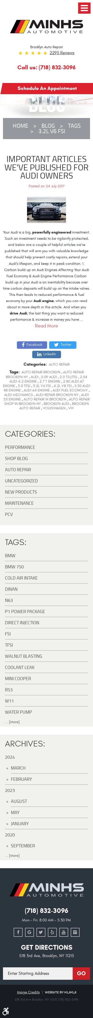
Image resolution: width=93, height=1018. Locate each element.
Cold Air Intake (21, 578)
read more (46, 326)
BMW (10, 555)
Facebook (34, 345)
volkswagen (54, 408)
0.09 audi (49, 377)
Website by (60, 992)
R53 (9, 690)
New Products (21, 492)
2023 (10, 790)
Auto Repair (59, 364)
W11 (9, 701)
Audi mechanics (18, 395)
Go (81, 973)
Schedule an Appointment (47, 88)
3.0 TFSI (24, 386)
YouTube (63, 932)
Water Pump (18, 712)
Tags (74, 126)
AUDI (34, 377)
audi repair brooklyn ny (57, 395)
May (15, 812)
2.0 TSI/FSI (68, 377)
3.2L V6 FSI (51, 131)
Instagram (75, 932)
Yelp (52, 932)
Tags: (16, 542)
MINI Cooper (18, 678)
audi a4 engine (37, 390)
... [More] (12, 722)
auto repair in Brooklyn (45, 399)
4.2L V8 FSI (63, 386)
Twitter (66, 345)
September (23, 846)
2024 (10, 757)
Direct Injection (22, 623)
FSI (8, 634)
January (20, 823)
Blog (48, 126)
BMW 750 (14, 567)
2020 (10, 835)
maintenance (19, 503)
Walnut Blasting (23, 656)
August (19, 801)
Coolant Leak (19, 667)
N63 (9, 600)
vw (71, 408)
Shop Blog (16, 458)
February (21, 779)
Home (20, 126)
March (18, 768)
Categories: (30, 434)
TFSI (9, 645)
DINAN (11, 589)
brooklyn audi (56, 404)
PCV (9, 514)
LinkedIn (49, 354)
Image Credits (28, 992)
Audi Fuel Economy (70, 390)
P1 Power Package (25, 611)
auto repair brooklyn (41, 372)
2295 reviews (62, 52)
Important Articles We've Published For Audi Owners (46, 167)
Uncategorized (21, 481)
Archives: (25, 744)
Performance (20, 447)
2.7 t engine (49, 381)
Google (29, 932)
